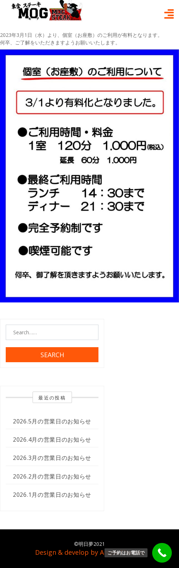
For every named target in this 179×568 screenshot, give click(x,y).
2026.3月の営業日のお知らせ (52, 458)
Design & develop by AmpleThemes (89, 552)
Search (52, 354)
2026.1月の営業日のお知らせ (52, 495)
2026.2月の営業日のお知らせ (52, 476)
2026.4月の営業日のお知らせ (52, 439)
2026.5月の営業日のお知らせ (52, 421)
